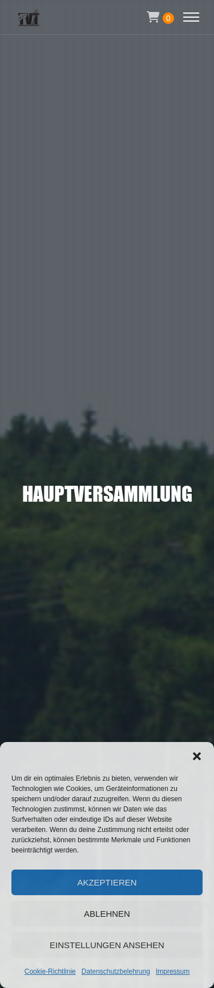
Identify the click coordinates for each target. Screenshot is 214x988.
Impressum (172, 971)
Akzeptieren (106, 882)
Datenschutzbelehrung (116, 971)
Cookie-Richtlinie (50, 971)
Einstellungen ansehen (107, 945)
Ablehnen (107, 914)
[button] (197, 756)
